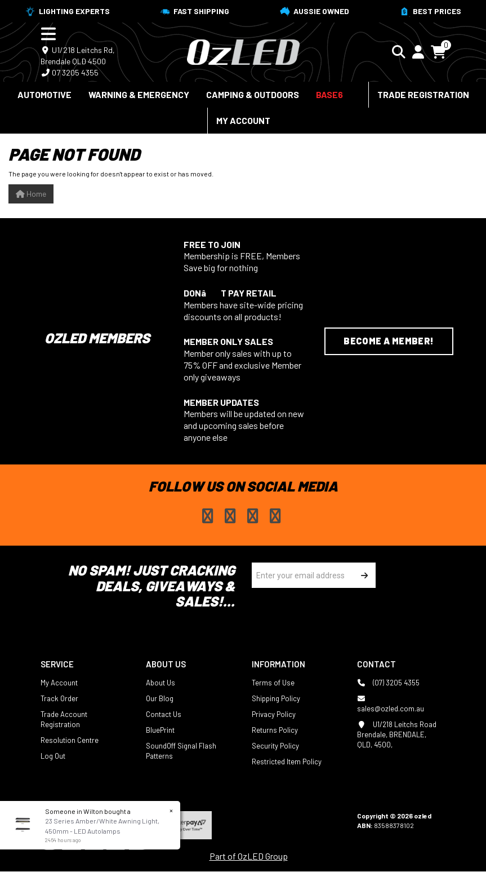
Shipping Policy (276, 698)
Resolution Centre (70, 740)
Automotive (44, 94)
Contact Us (163, 714)
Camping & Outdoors (252, 94)
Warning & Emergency (138, 94)
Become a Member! (389, 340)
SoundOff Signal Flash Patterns (181, 750)
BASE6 (329, 94)
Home (31, 193)
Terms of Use (273, 682)
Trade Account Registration (64, 719)
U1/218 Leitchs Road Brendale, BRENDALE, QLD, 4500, (396, 734)
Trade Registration (423, 94)
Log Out (53, 755)
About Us (160, 682)
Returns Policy (275, 729)
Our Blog (159, 698)
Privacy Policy (274, 714)
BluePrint (160, 729)
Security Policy (275, 745)
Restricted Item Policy (287, 761)
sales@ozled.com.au (390, 703)
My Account (243, 120)
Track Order (59, 698)
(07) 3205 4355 (388, 683)
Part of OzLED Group (248, 856)
